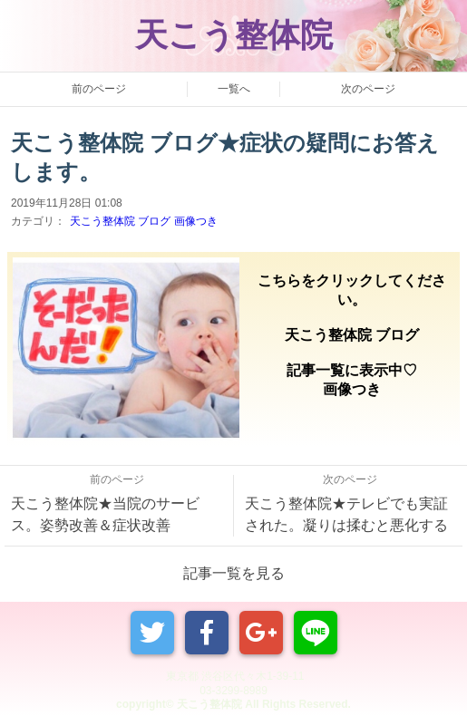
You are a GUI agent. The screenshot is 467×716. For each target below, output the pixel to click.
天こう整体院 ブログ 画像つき (144, 221)
